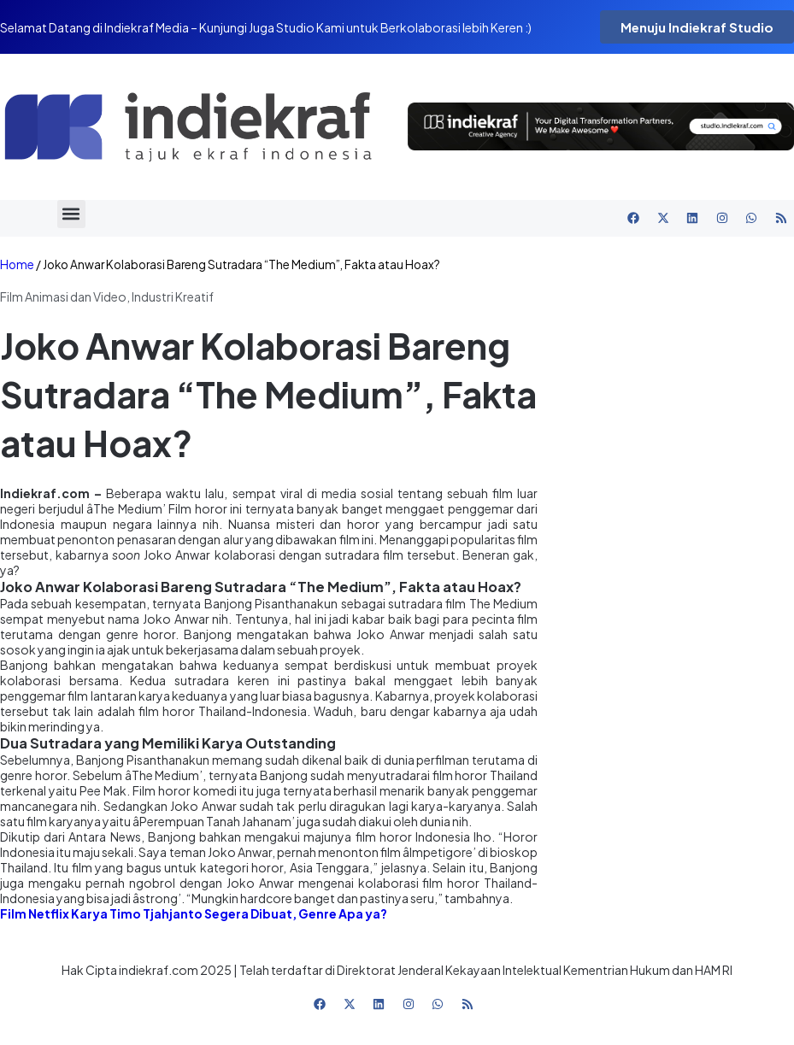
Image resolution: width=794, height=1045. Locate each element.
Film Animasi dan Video (63, 296)
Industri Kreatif (173, 296)
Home (17, 264)
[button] (71, 214)
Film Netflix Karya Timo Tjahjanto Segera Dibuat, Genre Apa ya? (193, 913)
